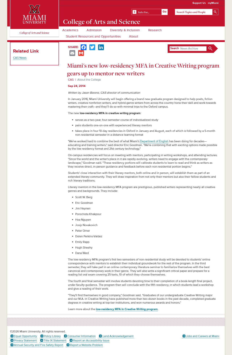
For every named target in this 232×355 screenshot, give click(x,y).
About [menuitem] (133, 36)
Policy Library (52, 336)
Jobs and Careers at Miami (202, 336)
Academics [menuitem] (70, 30)
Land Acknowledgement (118, 336)
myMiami (213, 3)
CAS (71, 80)
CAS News (19, 58)
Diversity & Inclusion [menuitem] (125, 30)
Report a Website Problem (86, 345)
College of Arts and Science (101, 21)
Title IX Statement (55, 340)
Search (174, 48)
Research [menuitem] (155, 30)
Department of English (154, 141)
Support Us (199, 3)
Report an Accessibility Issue (91, 340)
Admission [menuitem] (94, 30)
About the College (89, 80)
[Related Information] (149, 12)
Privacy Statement (25, 340)
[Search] (196, 12)
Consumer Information (81, 336)
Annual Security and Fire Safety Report (38, 345)
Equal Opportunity (25, 336)
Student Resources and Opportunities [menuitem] (93, 36)
